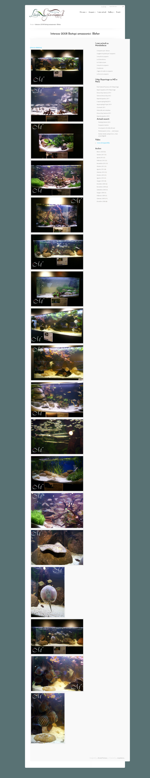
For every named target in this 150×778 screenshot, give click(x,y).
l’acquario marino (103, 125)
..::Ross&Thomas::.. (102, 758)
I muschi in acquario (103, 56)
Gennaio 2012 (101, 172)
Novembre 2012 (101, 163)
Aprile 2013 (100, 157)
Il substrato (100, 68)
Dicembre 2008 (101, 201)
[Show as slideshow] (36, 47)
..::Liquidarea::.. (120, 758)
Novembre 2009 (101, 187)
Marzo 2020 (100, 152)
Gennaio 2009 (101, 198)
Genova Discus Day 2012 (104, 95)
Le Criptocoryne (101, 62)
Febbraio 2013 (101, 160)
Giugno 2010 (100, 181)
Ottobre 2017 (100, 154)
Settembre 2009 (101, 190)
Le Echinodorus (101, 59)
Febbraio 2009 (101, 195)
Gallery (111, 12)
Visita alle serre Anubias (103, 110)
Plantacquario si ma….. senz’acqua (108, 131)
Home (32, 24)
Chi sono (83, 12)
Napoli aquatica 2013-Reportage (106, 90)
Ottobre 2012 (100, 166)
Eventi (118, 12)
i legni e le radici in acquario (105, 71)
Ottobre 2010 (100, 175)
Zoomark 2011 (101, 107)
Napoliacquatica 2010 (103, 116)
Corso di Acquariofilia (103, 143)
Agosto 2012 (100, 169)
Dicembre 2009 (101, 184)
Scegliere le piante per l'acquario (106, 53)
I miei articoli (101, 12)
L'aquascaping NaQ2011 (104, 101)
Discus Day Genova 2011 (104, 113)
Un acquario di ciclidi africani (106, 128)
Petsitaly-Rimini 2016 (104, 122)
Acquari (92, 12)
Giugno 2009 (100, 192)
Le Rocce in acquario (103, 74)
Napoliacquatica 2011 (103, 98)
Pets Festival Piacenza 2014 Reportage (108, 87)
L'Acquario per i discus (103, 50)
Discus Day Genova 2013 (104, 93)
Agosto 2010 (100, 178)
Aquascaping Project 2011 (104, 104)
